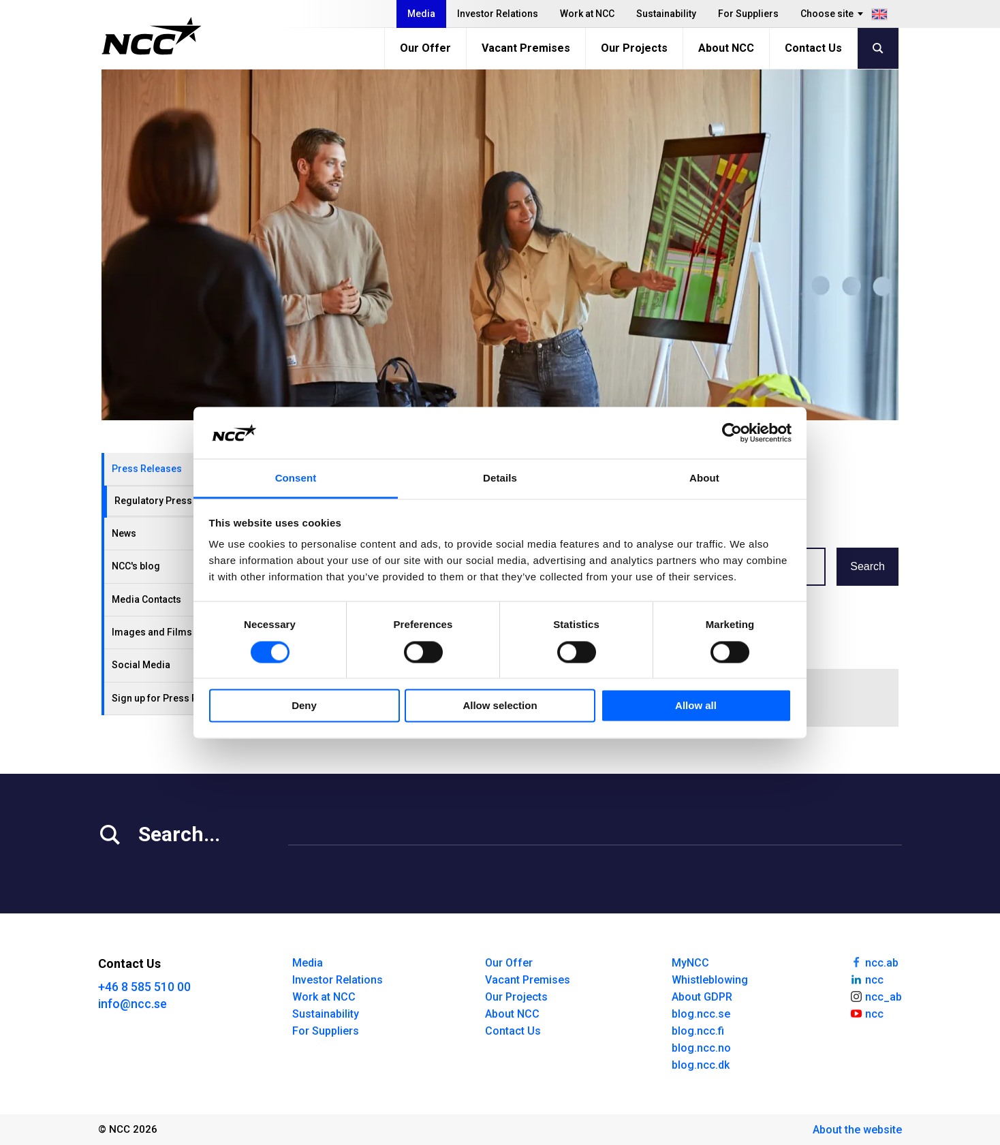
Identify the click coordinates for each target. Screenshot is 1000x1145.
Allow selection (500, 706)
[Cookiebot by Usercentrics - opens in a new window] (732, 432)
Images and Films (152, 632)
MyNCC (690, 962)
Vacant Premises (526, 48)
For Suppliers (748, 13)
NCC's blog (136, 566)
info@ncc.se (132, 1004)
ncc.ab (874, 961)
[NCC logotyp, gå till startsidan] (151, 36)
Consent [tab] (296, 478)
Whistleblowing (710, 979)
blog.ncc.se (701, 1013)
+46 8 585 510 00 (144, 986)
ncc (866, 978)
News (124, 533)
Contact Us (813, 48)
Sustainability (666, 13)
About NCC (726, 48)
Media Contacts (146, 599)
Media (421, 13)
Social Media (141, 664)
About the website (857, 1129)
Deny (304, 706)
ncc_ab (875, 995)
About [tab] (704, 478)
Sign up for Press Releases (172, 698)
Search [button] (867, 566)
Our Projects (634, 48)
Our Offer (425, 48)
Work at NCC (587, 13)
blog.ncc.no (701, 1047)
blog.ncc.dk (701, 1064)
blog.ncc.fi (698, 1030)
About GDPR (702, 996)
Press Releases (147, 468)
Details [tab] (500, 478)
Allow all (696, 706)
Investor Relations (497, 13)
